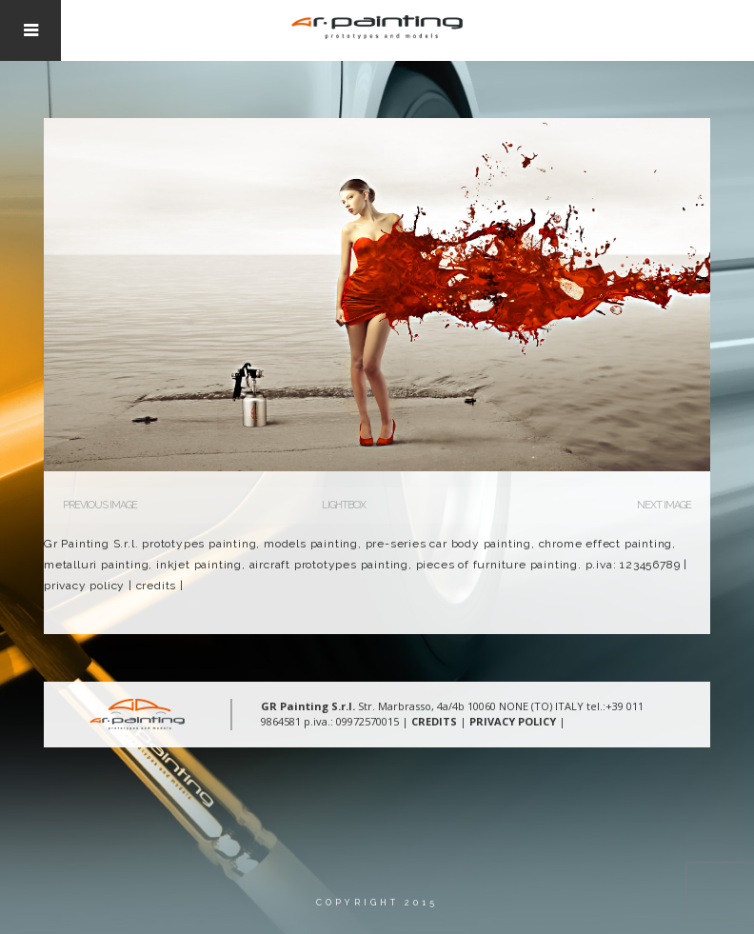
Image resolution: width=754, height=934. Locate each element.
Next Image (664, 505)
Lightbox (344, 505)
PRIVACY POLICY (512, 721)
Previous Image (100, 505)
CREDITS (434, 721)
